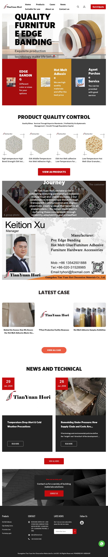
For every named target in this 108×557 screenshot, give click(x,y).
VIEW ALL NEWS (54, 461)
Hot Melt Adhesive (7, 522)
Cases (52, 4)
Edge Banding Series (7, 526)
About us (49, 9)
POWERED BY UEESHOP (82, 553)
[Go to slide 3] (55, 55)
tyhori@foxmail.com (36, 535)
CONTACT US (54, 493)
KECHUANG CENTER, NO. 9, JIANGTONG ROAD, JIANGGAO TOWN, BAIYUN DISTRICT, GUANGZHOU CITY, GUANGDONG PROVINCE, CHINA (40, 526)
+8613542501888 (36, 539)
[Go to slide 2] (54, 55)
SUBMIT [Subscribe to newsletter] (75, 532)
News (63, 4)
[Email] (63, 531)
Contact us (64, 9)
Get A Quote (98, 7)
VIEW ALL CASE (54, 350)
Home (28, 4)
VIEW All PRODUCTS (54, 171)
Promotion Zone (6, 530)
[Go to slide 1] (52, 55)
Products (40, 4)
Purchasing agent (6, 533)
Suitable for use (32, 9)
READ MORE (15, 444)
